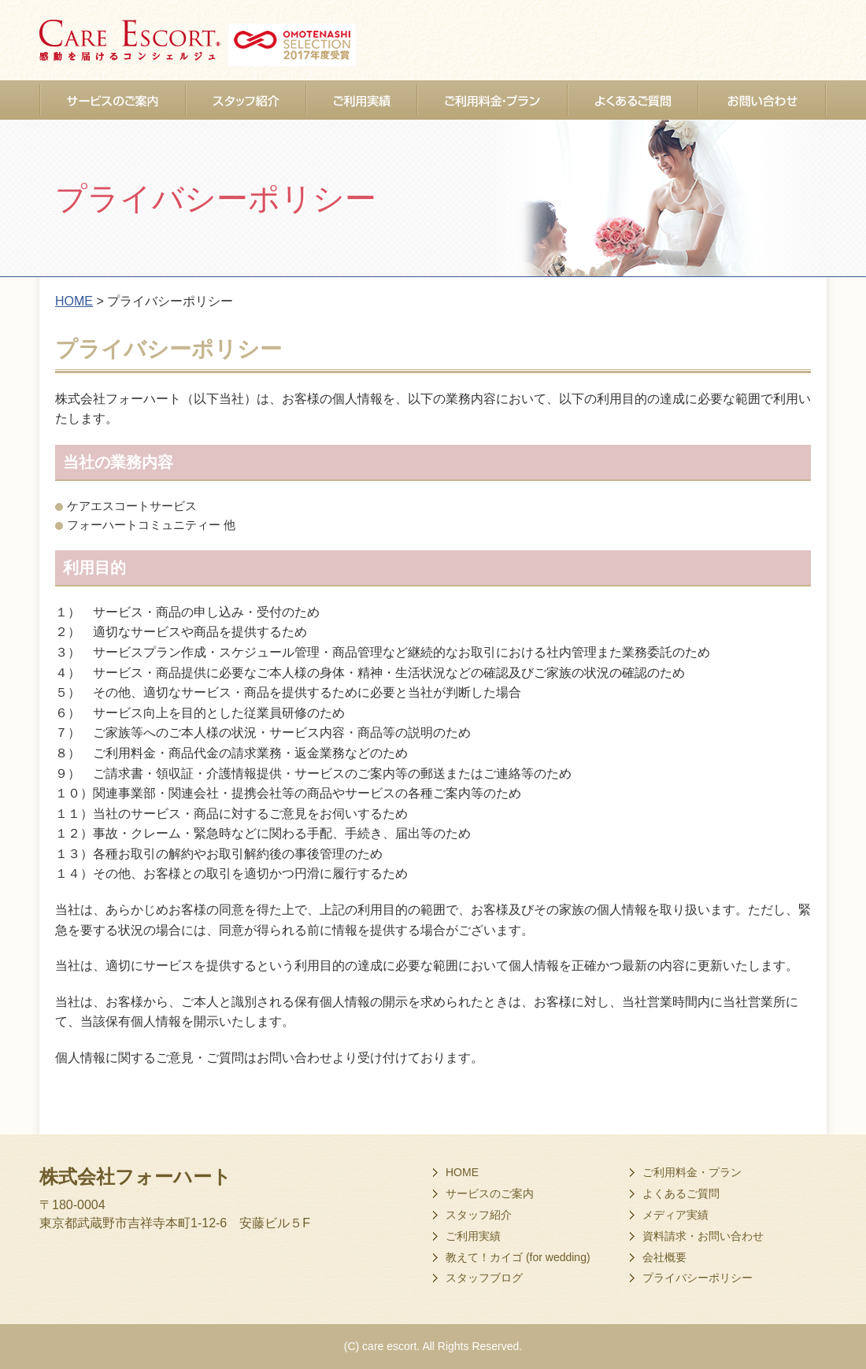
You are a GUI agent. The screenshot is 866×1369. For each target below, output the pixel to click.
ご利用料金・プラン (692, 1172)
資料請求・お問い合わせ (703, 1236)
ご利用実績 (473, 1236)
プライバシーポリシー (697, 1277)
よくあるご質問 (681, 1193)
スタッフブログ (484, 1277)
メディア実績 (675, 1214)
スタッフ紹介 (479, 1214)
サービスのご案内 (490, 1193)
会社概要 (664, 1257)
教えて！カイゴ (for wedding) (518, 1257)
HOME (462, 1172)
